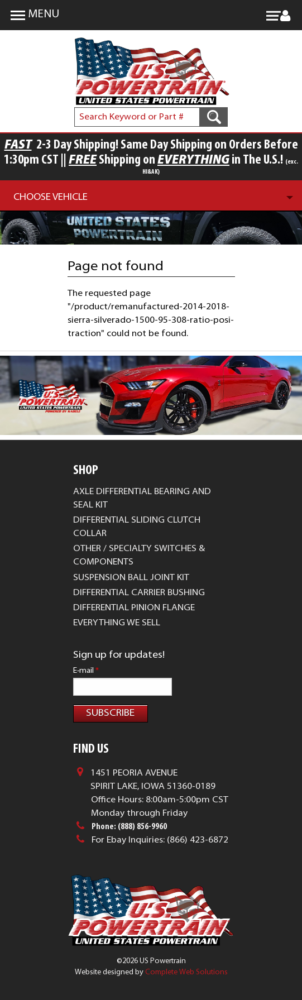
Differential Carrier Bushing (139, 592)
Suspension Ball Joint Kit (131, 577)
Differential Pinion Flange (134, 608)
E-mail (86, 671)
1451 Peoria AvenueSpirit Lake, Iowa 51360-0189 (152, 780)
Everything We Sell (116, 623)
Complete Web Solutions (186, 972)
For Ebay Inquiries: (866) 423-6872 (160, 840)
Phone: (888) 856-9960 (129, 826)
